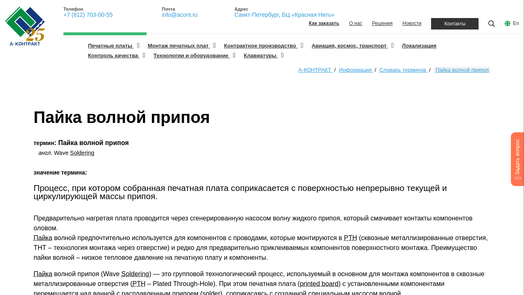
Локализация (419, 46)
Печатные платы (111, 46)
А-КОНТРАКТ (315, 70)
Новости (411, 23)
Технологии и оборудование (192, 55)
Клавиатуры (261, 55)
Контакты (454, 24)
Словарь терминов (403, 70)
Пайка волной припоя (462, 70)
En (516, 23)
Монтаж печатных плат (179, 46)
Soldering (82, 153)
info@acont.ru (179, 14)
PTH (350, 237)
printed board (319, 283)
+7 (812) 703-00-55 (88, 14)
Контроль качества (114, 55)
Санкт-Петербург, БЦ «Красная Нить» (284, 14)
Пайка (43, 237)
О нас (355, 23)
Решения (382, 23)
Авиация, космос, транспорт (350, 46)
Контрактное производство (261, 46)
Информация (356, 70)
